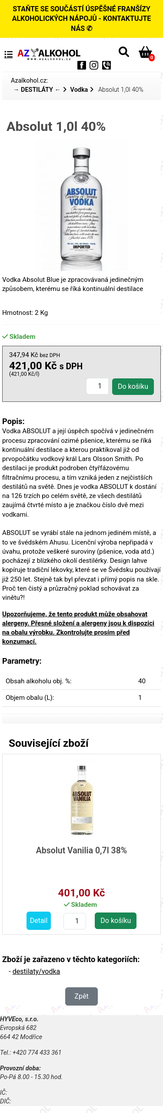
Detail (39, 920)
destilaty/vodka (36, 971)
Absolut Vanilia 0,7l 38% (81, 851)
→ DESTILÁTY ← (37, 90)
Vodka (79, 90)
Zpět (81, 996)
